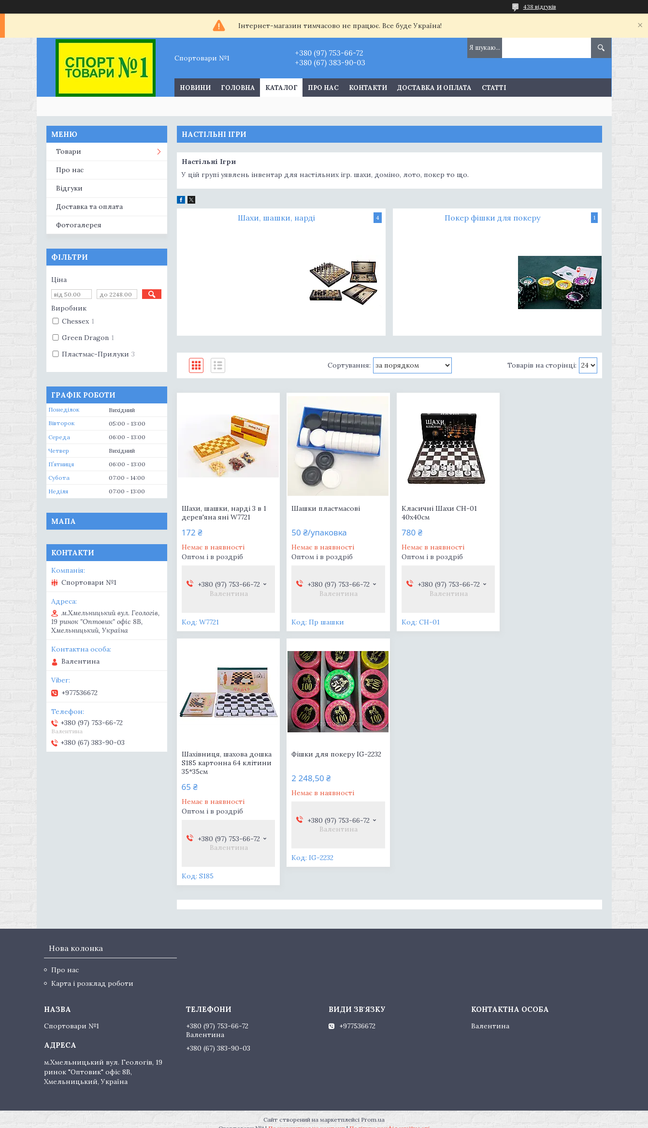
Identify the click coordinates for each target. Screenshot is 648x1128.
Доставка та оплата (89, 206)
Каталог (281, 88)
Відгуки (69, 188)
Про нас (323, 88)
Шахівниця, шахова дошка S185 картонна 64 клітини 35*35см (550, 517)
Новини (195, 88)
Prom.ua (373, 1109)
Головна (238, 88)
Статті (494, 88)
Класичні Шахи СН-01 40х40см (435, 512)
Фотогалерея (78, 225)
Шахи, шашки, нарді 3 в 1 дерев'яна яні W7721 (224, 512)
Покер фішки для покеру (492, 218)
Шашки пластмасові (323, 508)
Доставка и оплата (434, 88)
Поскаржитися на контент (306, 1118)
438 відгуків (539, 6)
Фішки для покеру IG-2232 (227, 762)
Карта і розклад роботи (92, 973)
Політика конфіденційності (389, 1118)
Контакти (368, 88)
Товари (68, 151)
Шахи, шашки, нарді (276, 218)
